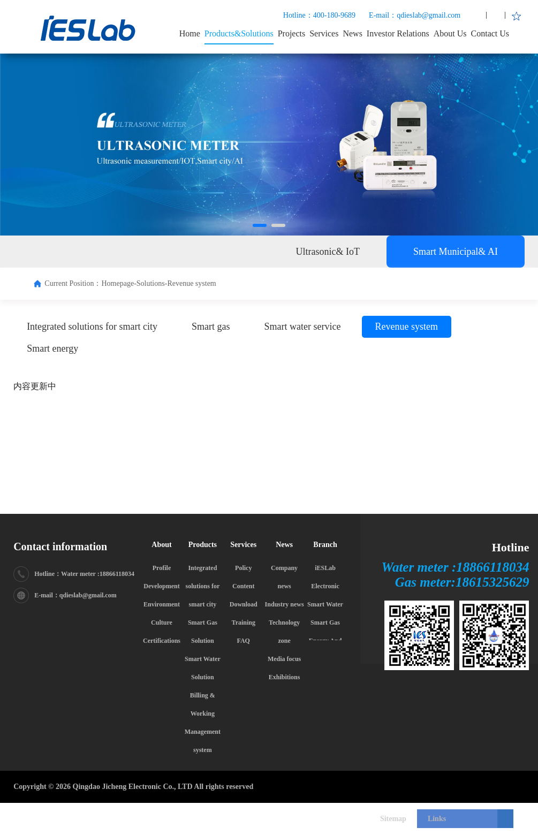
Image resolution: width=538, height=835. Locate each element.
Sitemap (393, 819)
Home (189, 33)
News (352, 33)
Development (161, 586)
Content (243, 586)
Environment (161, 604)
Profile (162, 568)
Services (323, 33)
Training (243, 622)
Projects (292, 33)
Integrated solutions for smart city (203, 586)
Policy (243, 568)
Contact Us (490, 33)
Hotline (510, 547)
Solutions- (152, 283)
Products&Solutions (239, 33)
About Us (450, 33)
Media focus (284, 659)
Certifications (161, 640)
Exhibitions (284, 677)
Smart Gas (325, 622)
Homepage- (118, 283)
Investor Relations (398, 33)
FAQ (243, 640)
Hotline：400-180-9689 (319, 15)
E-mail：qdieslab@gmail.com (414, 15)
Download (243, 604)
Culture (161, 622)
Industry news (284, 604)
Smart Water (325, 604)
